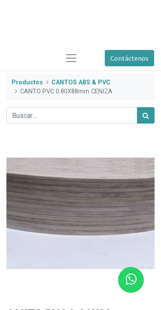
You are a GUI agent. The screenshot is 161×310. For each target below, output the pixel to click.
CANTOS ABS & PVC (81, 82)
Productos (27, 82)
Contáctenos (129, 58)
